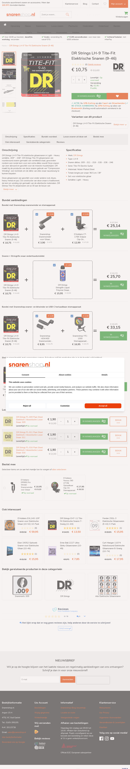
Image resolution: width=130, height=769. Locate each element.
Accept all (103, 406)
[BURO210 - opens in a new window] (111, 365)
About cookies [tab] (65, 375)
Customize (65, 406)
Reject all (27, 406)
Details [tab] (105, 375)
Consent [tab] (25, 375)
